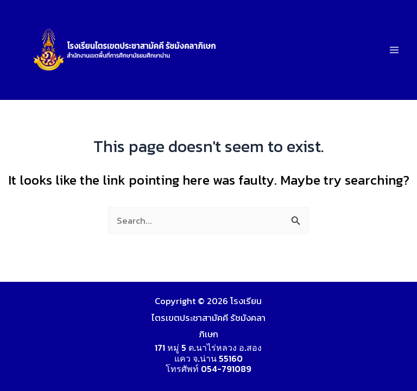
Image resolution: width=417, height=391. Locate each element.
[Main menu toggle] (394, 50)
